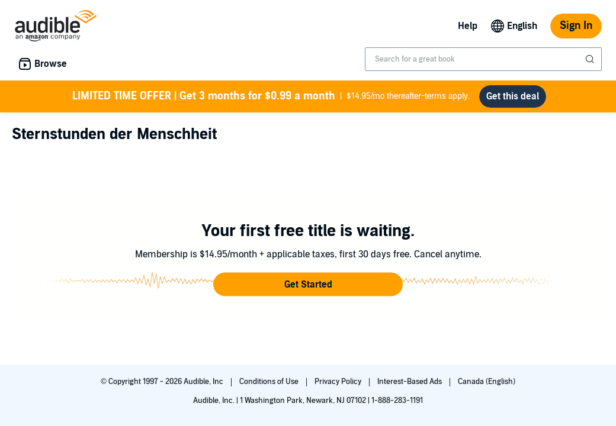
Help (467, 26)
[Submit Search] (591, 59)
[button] (308, 284)
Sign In (576, 26)
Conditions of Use (269, 381)
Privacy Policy (339, 381)
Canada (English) (486, 381)
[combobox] (483, 59)
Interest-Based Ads (410, 381)
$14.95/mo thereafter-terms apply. (271, 96)
